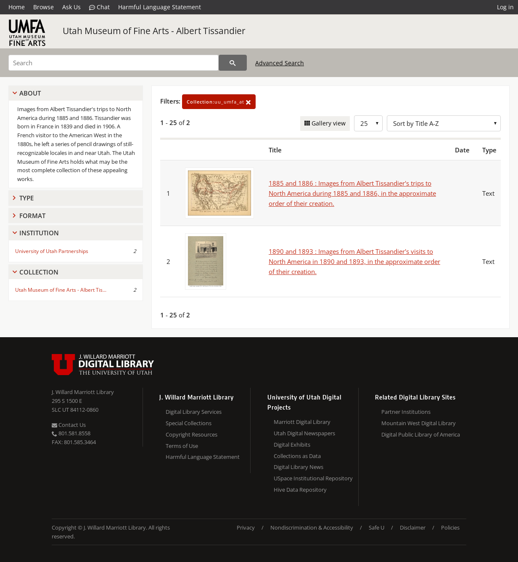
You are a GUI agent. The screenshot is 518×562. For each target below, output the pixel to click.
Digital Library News (298, 467)
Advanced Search (279, 63)
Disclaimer (413, 527)
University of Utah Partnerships (51, 251)
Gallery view (328, 123)
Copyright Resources (191, 434)
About (30, 93)
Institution (39, 233)
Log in (505, 7)
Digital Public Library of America (420, 434)
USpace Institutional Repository (313, 478)
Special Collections (188, 423)
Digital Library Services (194, 412)
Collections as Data (297, 456)
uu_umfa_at (219, 102)
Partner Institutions (406, 412)
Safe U (376, 527)
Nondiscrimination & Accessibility (311, 527)
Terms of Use (182, 446)
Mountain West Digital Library (418, 423)
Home (16, 7)
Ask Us (71, 7)
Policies (450, 527)
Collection (38, 272)
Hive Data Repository (300, 489)
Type (26, 198)
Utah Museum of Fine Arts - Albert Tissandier (154, 31)
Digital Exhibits (292, 444)
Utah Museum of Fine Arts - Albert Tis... (60, 289)
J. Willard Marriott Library (83, 392)
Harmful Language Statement (159, 7)
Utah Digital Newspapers (304, 433)
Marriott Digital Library (302, 422)
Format (32, 215)
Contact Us (69, 425)
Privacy (246, 527)
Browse (43, 7)
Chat (99, 7)
